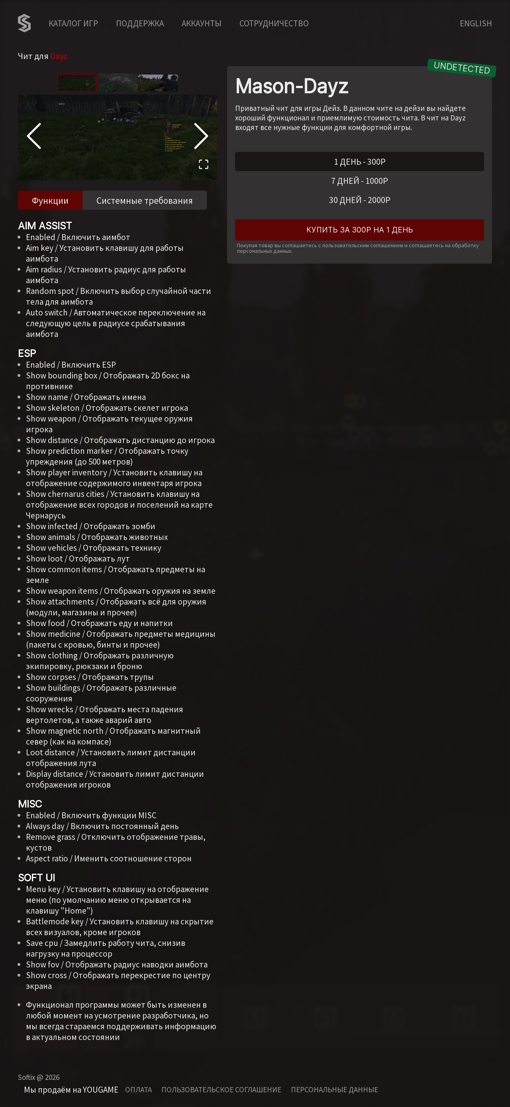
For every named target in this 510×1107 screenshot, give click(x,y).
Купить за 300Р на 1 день (359, 229)
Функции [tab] (50, 200)
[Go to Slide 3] (158, 83)
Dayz (58, 55)
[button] (117, 137)
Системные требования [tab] (144, 200)
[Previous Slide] (34, 137)
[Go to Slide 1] (77, 83)
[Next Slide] (201, 137)
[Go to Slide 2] (117, 83)
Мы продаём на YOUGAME (71, 1089)
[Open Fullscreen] (203, 165)
